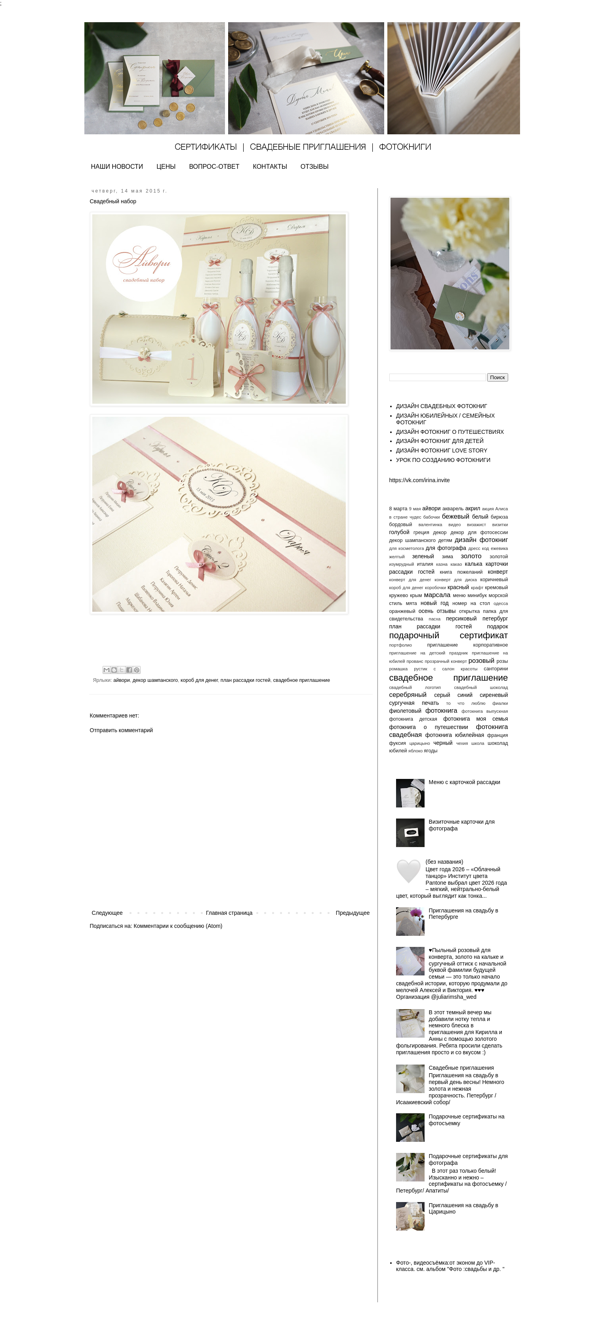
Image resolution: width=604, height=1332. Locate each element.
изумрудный (401, 564)
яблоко (415, 750)
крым (416, 595)
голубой (399, 532)
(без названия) (444, 862)
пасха (435, 618)
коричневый (494, 579)
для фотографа (446, 548)
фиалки (500, 703)
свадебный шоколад (481, 687)
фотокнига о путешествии (428, 727)
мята (411, 603)
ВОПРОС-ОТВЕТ (214, 166)
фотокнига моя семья (475, 719)
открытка (469, 611)
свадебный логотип (415, 687)
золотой (499, 556)
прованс (414, 661)
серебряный (408, 694)
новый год (435, 603)
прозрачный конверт (446, 661)
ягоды (430, 751)
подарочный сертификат (448, 635)
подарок (497, 626)
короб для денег (199, 680)
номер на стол (471, 603)
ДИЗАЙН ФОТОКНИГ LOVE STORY (442, 450)
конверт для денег (410, 579)
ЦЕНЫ (165, 166)
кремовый (496, 587)
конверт (498, 572)
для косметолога (406, 548)
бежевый (455, 516)
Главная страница (229, 913)
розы (502, 661)
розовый (482, 660)
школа (477, 743)
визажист (476, 524)
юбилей (398, 751)
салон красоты (459, 668)
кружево (398, 595)
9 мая (415, 508)
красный (458, 587)
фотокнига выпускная (484, 711)
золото (471, 556)
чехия (462, 743)
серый (442, 695)
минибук (477, 595)
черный (442, 743)
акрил (472, 508)
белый (480, 516)
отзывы (446, 611)
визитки (500, 524)
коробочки (435, 587)
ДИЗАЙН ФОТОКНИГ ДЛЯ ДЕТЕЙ (440, 441)
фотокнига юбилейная (454, 735)
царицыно (420, 743)
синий (465, 695)
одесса (500, 603)
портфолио (400, 645)
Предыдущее (353, 913)
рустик (420, 668)
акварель (453, 508)
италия (425, 564)
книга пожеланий (461, 572)
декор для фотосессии (479, 532)
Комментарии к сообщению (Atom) (178, 926)
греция (421, 532)
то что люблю (466, 703)
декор (440, 532)
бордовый (400, 524)
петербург (495, 618)
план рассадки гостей (246, 680)
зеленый (423, 556)
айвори (121, 680)
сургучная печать (414, 703)
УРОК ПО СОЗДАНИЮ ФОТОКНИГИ (443, 460)
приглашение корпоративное (467, 645)
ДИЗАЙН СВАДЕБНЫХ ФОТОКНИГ (441, 406)
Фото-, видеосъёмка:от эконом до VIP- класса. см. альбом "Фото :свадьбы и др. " (450, 1266)
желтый (397, 556)
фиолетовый (405, 711)
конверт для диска (455, 579)
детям (445, 540)
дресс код (478, 548)
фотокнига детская (413, 719)
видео (454, 524)
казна (442, 564)
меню (459, 595)
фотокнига (441, 710)
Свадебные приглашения (461, 1068)
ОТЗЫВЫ (315, 166)
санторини (496, 669)
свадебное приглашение (301, 680)
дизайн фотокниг (481, 540)
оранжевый (402, 611)
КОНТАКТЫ (270, 166)
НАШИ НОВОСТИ (117, 166)
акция (488, 508)
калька (473, 564)
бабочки (431, 517)
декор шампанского (155, 680)
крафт (477, 587)
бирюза (499, 517)
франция (497, 735)
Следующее (107, 913)
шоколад (498, 743)
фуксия (397, 743)
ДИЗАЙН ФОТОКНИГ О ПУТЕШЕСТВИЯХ (450, 432)
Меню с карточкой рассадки (465, 782)
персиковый (461, 618)
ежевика (499, 548)
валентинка (430, 524)
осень (426, 611)
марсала (437, 595)
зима (447, 556)
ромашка (398, 668)
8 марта (398, 508)
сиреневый (494, 695)
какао (456, 564)
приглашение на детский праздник (428, 653)
